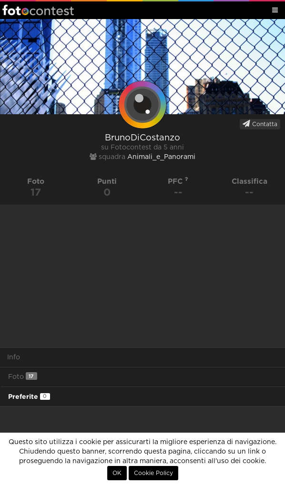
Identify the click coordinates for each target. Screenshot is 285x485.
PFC (178, 181)
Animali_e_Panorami (161, 157)
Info (13, 357)
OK (117, 473)
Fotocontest (38, 10)
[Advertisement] (142, 276)
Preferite (29, 396)
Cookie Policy (153, 473)
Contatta (260, 124)
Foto (22, 376)
